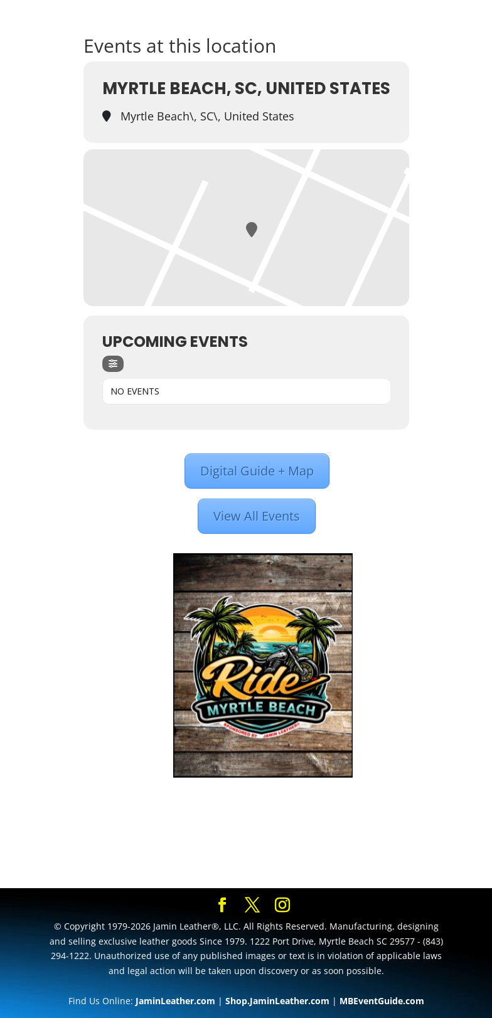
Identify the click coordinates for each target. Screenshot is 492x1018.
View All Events (256, 515)
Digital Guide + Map (257, 470)
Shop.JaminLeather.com (277, 1001)
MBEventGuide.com (382, 1001)
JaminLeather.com (175, 1001)
